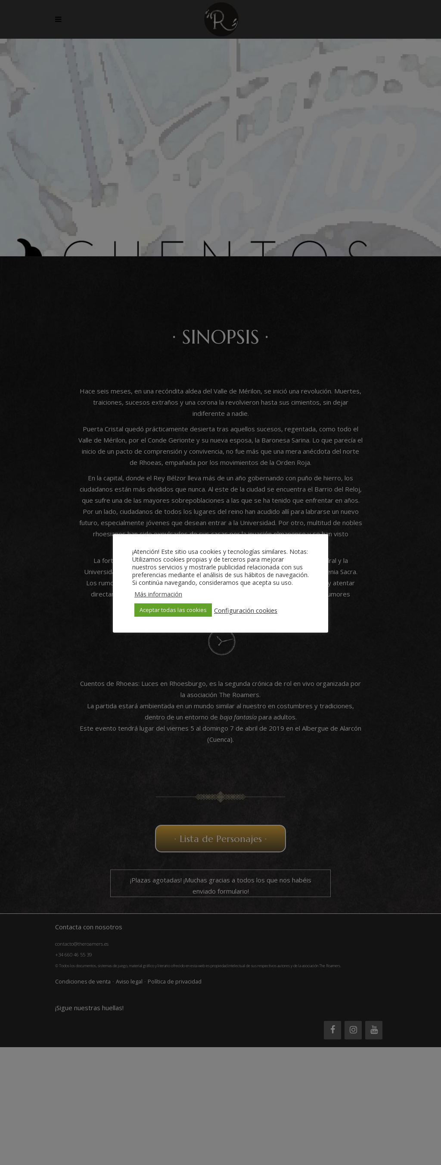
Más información (158, 594)
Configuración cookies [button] (245, 610)
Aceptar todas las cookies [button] (173, 610)
